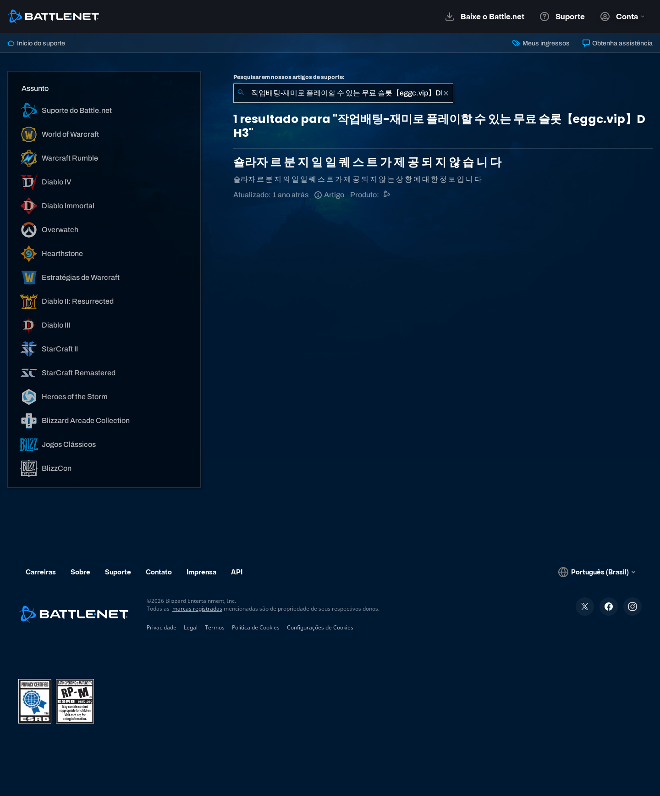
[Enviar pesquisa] (240, 93)
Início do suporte (36, 43)
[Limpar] (446, 93)
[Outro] (387, 195)
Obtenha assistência (618, 43)
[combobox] (343, 93)
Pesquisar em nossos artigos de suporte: (289, 77)
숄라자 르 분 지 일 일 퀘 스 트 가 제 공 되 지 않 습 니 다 (367, 162)
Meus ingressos (540, 43)
